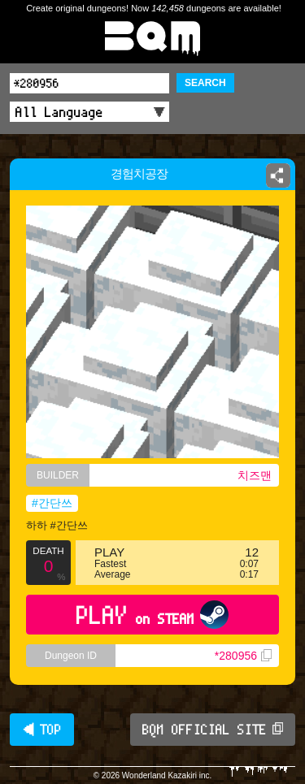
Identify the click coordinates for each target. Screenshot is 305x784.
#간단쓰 (52, 502)
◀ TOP (42, 729)
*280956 (243, 655)
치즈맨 (254, 475)
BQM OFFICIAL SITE (212, 729)
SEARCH (205, 83)
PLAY (152, 614)
